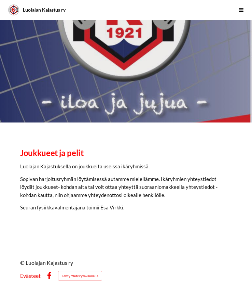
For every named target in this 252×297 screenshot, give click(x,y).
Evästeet (30, 276)
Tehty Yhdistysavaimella (80, 276)
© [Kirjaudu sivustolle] (23, 262)
